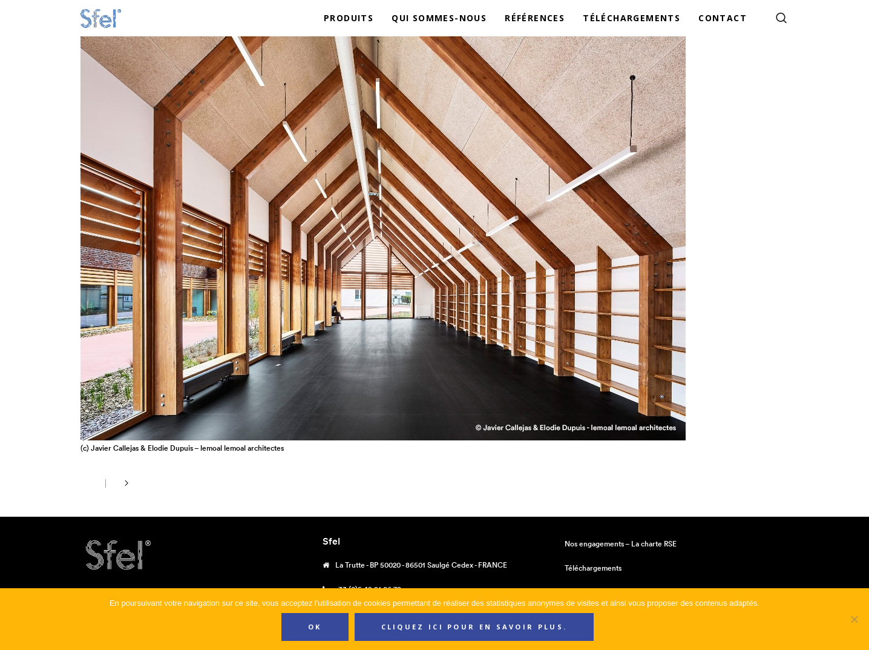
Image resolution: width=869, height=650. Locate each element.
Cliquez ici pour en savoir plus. (474, 626)
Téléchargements (593, 568)
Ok (315, 626)
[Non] (854, 619)
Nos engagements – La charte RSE (621, 544)
